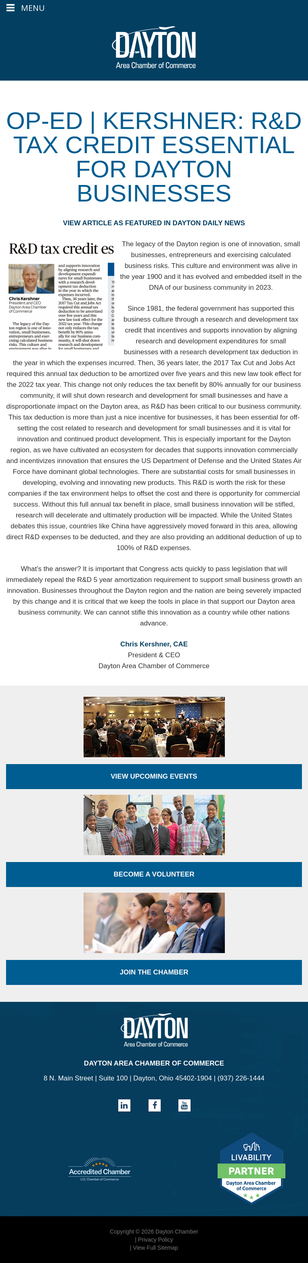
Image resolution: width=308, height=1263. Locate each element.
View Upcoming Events (154, 776)
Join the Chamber (153, 972)
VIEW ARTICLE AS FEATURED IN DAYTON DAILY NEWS (154, 223)
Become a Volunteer (154, 874)
